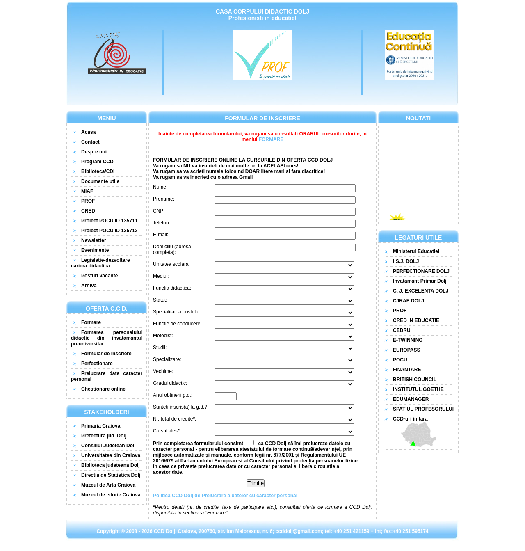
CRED (88, 211)
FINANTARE (407, 370)
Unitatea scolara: (171, 264)
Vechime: (163, 371)
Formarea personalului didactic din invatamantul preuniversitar (106, 338)
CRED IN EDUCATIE (416, 320)
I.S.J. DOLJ (406, 261)
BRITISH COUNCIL (414, 379)
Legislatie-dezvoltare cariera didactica (100, 263)
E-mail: (160, 235)
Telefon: (161, 223)
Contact (90, 142)
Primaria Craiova (100, 426)
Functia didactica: (172, 288)
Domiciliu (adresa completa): (172, 249)
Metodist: (163, 335)
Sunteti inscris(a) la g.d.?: (180, 407)
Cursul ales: (167, 431)
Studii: (160, 347)
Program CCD (97, 162)
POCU (400, 360)
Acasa (88, 132)
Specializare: (167, 359)
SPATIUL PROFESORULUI (423, 409)
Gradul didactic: (170, 383)
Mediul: (161, 276)
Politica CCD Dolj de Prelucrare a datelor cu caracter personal (225, 495)
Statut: (160, 300)
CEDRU (402, 330)
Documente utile (100, 181)
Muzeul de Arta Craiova (108, 485)
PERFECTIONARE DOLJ (421, 271)
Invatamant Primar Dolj (420, 281)
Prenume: (163, 199)
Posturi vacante (99, 276)
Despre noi (94, 152)
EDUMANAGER (411, 399)
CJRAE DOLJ (408, 301)
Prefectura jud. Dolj (103, 436)
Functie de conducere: (177, 324)
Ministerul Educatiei (416, 251)
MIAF (87, 191)
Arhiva (88, 285)
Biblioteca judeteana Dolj (110, 465)
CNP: (159, 211)
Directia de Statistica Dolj (110, 475)
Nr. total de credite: (174, 419)
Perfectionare (97, 363)
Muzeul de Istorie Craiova (111, 495)
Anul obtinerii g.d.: (172, 395)
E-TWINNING (408, 340)
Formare (91, 322)
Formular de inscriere (106, 354)
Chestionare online (103, 389)
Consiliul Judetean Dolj (108, 445)
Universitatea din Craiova (110, 455)
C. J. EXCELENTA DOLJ (420, 291)
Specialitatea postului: (177, 312)
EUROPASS (406, 350)
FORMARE (271, 139)
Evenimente (95, 250)
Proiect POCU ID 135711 (109, 221)
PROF (88, 201)
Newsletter (93, 240)
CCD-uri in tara (418, 431)
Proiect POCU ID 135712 (109, 230)
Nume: (160, 187)
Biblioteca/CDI (97, 171)
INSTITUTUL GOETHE (418, 389)
